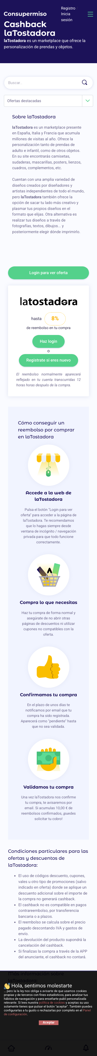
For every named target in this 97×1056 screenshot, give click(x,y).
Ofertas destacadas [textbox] (24, 101)
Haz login (48, 341)
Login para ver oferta (48, 272)
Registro (68, 8)
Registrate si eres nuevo (48, 360)
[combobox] (48, 101)
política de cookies (52, 1002)
